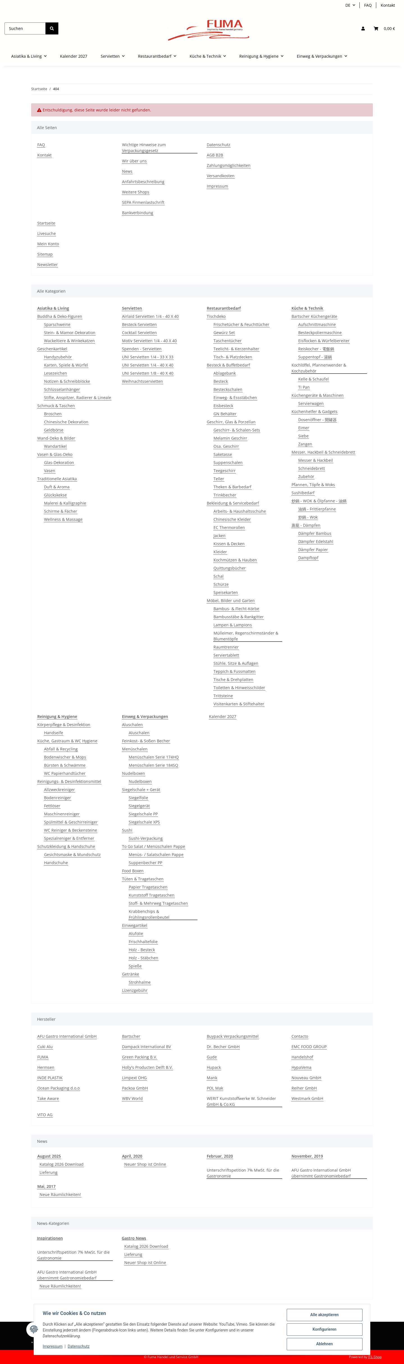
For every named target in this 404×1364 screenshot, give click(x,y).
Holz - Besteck (142, 949)
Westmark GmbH (307, 1098)
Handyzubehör (58, 357)
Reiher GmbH (304, 1088)
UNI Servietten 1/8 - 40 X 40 (147, 373)
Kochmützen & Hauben (235, 560)
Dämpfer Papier (313, 549)
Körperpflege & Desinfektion (63, 724)
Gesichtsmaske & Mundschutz (72, 854)
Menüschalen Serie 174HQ (154, 757)
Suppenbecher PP (145, 862)
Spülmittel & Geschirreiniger (71, 822)
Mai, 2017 (46, 1186)
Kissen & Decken (229, 543)
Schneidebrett (311, 468)
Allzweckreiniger (59, 789)
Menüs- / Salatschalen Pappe (156, 854)
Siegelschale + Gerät (141, 789)
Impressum (53, 1346)
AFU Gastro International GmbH (67, 1036)
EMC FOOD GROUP (309, 1046)
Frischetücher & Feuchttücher (241, 324)
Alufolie (136, 933)
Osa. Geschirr (226, 446)
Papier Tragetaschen (148, 887)
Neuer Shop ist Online (145, 1164)
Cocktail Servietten (139, 332)
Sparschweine (57, 324)
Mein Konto (48, 243)
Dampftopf (308, 557)
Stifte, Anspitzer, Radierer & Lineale (77, 397)
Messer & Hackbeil (315, 460)
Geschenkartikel (52, 348)
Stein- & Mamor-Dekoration (69, 332)
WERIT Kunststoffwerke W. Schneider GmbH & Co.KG (241, 1101)
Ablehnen (324, 1344)
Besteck (221, 381)
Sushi (127, 830)
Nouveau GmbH (306, 1077)
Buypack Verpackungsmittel (233, 1036)
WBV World (132, 1098)
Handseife (53, 732)
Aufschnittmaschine (317, 324)
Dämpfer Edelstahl (315, 541)
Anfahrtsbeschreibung (143, 181)
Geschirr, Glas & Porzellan (231, 422)
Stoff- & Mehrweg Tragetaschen (158, 903)
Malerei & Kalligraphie (65, 503)
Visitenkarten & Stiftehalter (239, 704)
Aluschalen (132, 724)
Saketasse (223, 454)
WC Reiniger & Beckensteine (70, 830)
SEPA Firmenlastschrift (143, 202)
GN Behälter (225, 413)
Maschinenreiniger (62, 814)
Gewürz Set (224, 332)
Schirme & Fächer (60, 511)
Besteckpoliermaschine (320, 332)
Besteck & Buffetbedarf (228, 365)
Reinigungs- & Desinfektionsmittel (69, 781)
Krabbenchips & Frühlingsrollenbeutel (149, 914)
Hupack (214, 1067)
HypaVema (301, 1067)
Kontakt (388, 5)
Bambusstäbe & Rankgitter (239, 616)
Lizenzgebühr (135, 990)
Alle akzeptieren (324, 1315)
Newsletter (47, 264)
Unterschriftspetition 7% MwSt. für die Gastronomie (243, 1173)
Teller (219, 478)
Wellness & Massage (63, 519)
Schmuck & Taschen (56, 405)
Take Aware (48, 1098)
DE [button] (347, 5)
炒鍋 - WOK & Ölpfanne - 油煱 (318, 500)
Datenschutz (79, 1346)
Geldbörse (53, 430)
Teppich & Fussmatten (235, 671)
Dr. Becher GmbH (223, 1046)
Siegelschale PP (143, 814)
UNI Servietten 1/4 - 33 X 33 (147, 357)
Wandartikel (55, 446)
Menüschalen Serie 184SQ (153, 765)
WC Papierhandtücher (65, 773)
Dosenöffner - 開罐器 (317, 419)
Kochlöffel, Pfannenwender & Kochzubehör (318, 368)
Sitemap (45, 254)
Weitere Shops (135, 192)
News (127, 171)
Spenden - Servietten (142, 348)
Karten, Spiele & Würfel (66, 365)
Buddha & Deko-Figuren (59, 316)
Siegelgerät (139, 805)
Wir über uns (134, 161)
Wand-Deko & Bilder (56, 438)
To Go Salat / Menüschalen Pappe (153, 846)
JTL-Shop (375, 1356)
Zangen (305, 444)
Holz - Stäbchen (143, 957)
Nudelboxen (133, 773)
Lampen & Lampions (233, 625)
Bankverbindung (137, 212)
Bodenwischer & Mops (65, 757)
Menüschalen (135, 749)
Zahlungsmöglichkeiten (229, 165)
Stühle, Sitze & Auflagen (236, 663)
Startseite (46, 223)
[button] (363, 28)
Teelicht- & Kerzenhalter (236, 348)
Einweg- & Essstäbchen (235, 397)
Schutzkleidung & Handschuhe (66, 846)
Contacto (299, 1036)
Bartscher (131, 1036)
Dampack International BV (146, 1046)
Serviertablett (226, 655)
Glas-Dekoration (59, 462)
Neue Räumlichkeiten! (60, 1194)
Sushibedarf (303, 492)
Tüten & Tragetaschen (143, 879)
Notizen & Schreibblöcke (67, 381)
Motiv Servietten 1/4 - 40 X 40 (149, 340)
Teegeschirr (225, 470)
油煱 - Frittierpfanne (317, 509)
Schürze (221, 584)
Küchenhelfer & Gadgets (314, 411)
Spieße (135, 966)
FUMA (42, 1057)
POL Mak (215, 1088)
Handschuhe (56, 862)
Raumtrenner (226, 647)
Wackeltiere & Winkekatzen (69, 340)
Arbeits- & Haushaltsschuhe (240, 511)
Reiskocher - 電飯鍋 (316, 348)
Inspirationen (50, 1238)
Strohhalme (140, 982)
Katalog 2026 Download (62, 1164)
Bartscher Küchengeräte (314, 316)
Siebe (303, 436)
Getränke (130, 974)
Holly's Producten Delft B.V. (147, 1067)
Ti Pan (304, 387)
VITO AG (44, 1114)
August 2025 (49, 1156)
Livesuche (46, 233)
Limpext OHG (134, 1077)
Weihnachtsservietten (142, 381)
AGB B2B (215, 155)
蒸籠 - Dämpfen (305, 525)
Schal (219, 576)
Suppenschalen (228, 462)
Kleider (220, 551)
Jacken (220, 535)
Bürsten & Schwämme (65, 765)
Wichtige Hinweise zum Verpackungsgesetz (144, 147)
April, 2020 (132, 1156)
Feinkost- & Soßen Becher (146, 740)
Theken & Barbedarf (232, 486)
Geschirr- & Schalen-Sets (237, 430)
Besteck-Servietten (139, 324)
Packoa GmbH (135, 1088)
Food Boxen (133, 870)
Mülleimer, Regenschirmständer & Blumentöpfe (246, 636)
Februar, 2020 (220, 1156)
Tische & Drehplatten (233, 679)
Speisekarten (226, 592)
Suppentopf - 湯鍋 (315, 357)
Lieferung (49, 1172)
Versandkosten (221, 175)
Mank (212, 1077)
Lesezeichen (55, 373)
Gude (212, 1057)
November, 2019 (307, 1156)
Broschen (53, 413)
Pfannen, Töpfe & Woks (313, 484)
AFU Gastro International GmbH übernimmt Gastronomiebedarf (321, 1173)
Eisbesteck (223, 405)
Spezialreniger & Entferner (69, 838)
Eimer (303, 427)
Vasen (49, 470)
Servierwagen (311, 403)
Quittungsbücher (230, 568)
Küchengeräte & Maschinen (317, 395)
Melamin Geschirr (230, 438)
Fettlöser (52, 805)
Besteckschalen (228, 389)
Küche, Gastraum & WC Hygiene (67, 740)
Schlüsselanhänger (62, 389)
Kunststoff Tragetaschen (152, 895)
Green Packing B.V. (139, 1057)
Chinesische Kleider (232, 519)
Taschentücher (228, 340)
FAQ (368, 5)
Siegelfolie (138, 797)
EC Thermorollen (229, 527)
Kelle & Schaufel (313, 379)
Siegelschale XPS (144, 822)
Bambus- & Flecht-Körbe (236, 608)
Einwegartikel (134, 925)
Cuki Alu (45, 1046)
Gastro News (134, 1238)
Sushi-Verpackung (146, 838)
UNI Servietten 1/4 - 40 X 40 (147, 365)
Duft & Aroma (57, 486)
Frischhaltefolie (143, 941)
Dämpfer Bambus (314, 533)
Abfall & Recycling (61, 749)
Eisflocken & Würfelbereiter (324, 340)
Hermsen (45, 1067)
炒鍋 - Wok (308, 517)
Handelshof (302, 1057)
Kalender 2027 (222, 716)
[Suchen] (25, 28)
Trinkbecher (225, 495)
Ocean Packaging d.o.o (58, 1088)
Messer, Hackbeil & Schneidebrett (323, 452)
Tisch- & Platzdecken (233, 357)
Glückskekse (55, 495)
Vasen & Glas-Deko (54, 454)
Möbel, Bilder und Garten (231, 600)
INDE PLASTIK (50, 1077)
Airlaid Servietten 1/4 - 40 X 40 (150, 316)
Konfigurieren (324, 1329)
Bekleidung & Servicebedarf (233, 503)
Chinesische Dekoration (66, 422)
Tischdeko (216, 316)
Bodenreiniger (57, 797)
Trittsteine (223, 695)
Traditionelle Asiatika (57, 478)
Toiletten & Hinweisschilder (239, 687)
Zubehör (306, 476)
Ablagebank (225, 373)
